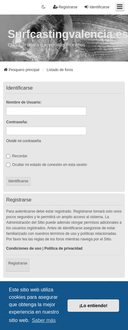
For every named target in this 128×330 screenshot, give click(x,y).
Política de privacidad (63, 248)
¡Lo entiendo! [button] (93, 305)
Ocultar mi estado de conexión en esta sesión (46, 165)
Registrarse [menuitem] (65, 7)
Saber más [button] (44, 320)
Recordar (16, 156)
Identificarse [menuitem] (96, 7)
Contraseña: (17, 122)
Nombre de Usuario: (24, 102)
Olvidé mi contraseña (23, 141)
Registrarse (17, 263)
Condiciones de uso (23, 248)
